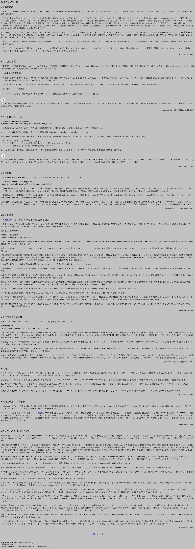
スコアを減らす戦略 (12, 317)
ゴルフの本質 (9, 61)
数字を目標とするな (12, 117)
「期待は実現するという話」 (12, 220)
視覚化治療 (8, 215)
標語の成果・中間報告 (13, 401)
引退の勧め (8, 7)
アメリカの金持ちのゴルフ (15, 431)
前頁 (93, 534)
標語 (4, 368)
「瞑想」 (105, 268)
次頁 (101, 534)
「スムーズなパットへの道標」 (32, 413)
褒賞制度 (6, 173)
